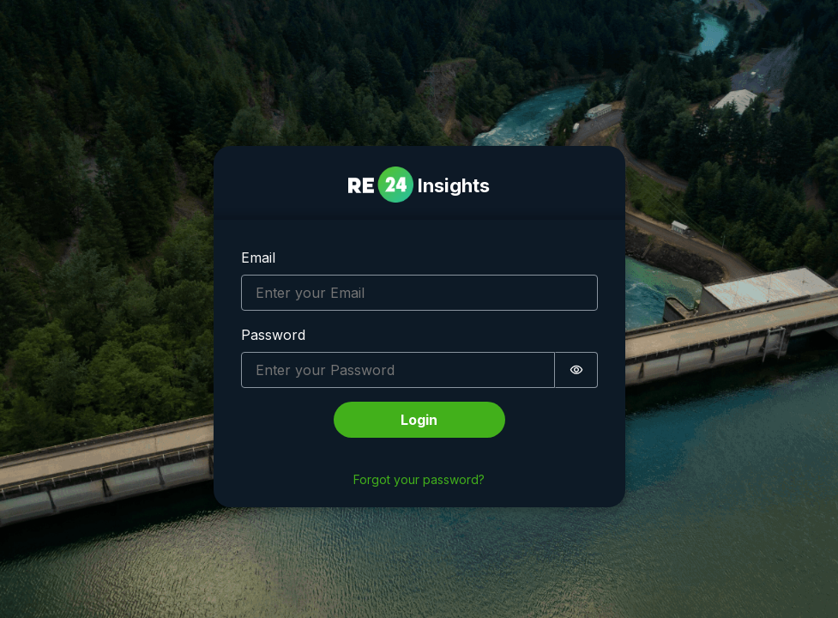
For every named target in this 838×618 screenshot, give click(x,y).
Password (273, 334)
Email (258, 257)
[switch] (576, 370)
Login (419, 419)
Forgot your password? (419, 479)
